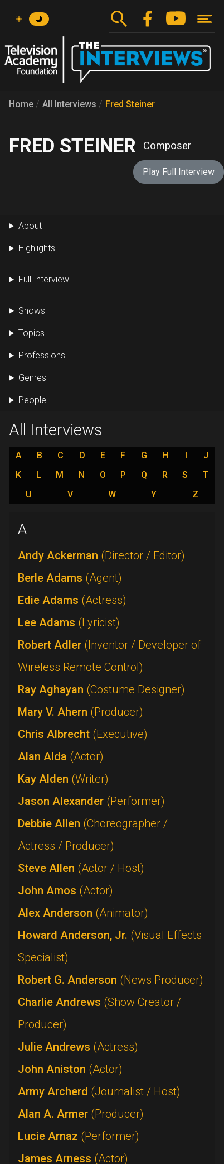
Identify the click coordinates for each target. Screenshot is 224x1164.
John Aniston (70, 1069)
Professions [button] (41, 355)
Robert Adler (109, 656)
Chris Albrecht (83, 734)
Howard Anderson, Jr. (110, 946)
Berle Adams (70, 578)
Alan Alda (61, 756)
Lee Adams (69, 622)
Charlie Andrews (99, 1013)
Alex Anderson (83, 912)
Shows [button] (31, 310)
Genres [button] (32, 377)
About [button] (30, 226)
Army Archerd (99, 1091)
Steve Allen (81, 868)
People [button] (32, 400)
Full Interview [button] (43, 279)
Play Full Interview (179, 171)
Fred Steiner (130, 104)
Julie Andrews (78, 1046)
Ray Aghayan (101, 689)
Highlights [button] (36, 248)
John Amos (65, 890)
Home (21, 104)
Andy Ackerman (101, 555)
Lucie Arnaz (78, 1136)
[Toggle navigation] (204, 18)
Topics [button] (31, 333)
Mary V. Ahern (80, 711)
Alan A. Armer (81, 1113)
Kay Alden (63, 778)
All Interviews (69, 104)
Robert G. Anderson (110, 979)
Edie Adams (72, 600)
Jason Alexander (91, 801)
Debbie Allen (93, 834)
